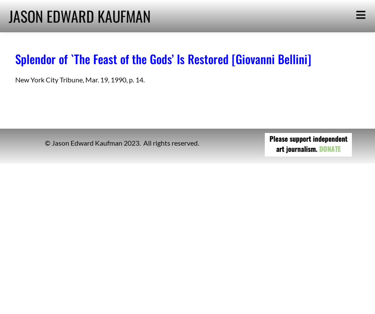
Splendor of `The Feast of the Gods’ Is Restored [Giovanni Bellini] (163, 59)
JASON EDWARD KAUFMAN (80, 16)
